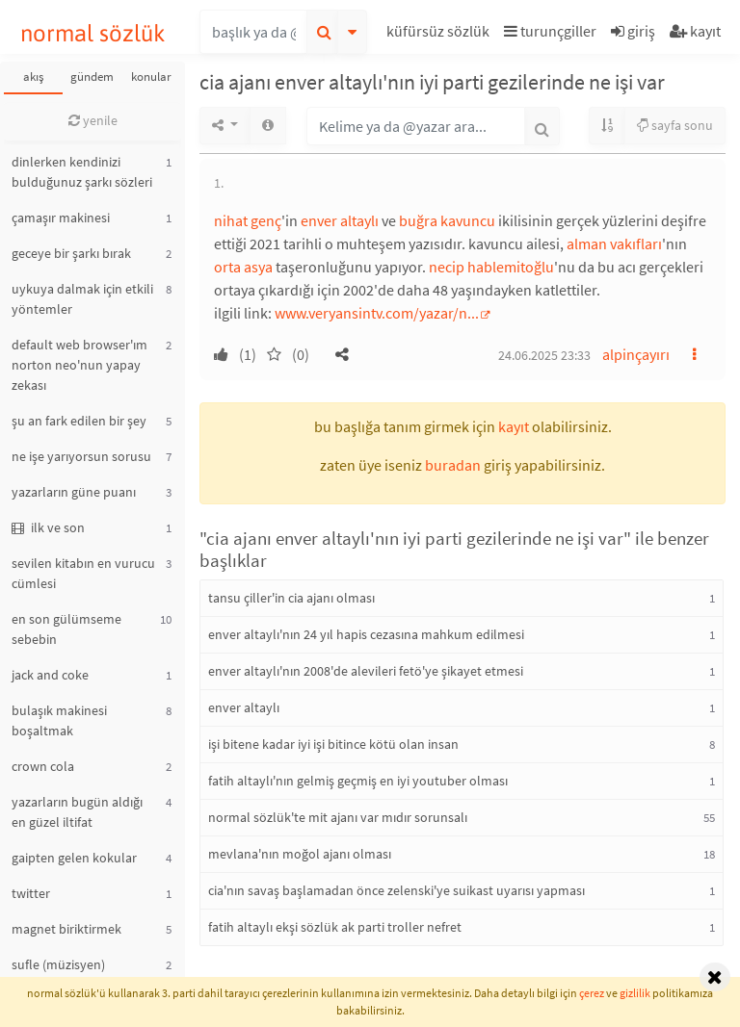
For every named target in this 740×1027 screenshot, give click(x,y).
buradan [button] (453, 465)
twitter (31, 893)
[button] (440, 34)
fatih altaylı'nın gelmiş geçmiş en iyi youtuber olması (358, 780)
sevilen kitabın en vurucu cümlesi (83, 573)
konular (151, 76)
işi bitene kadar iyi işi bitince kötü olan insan (333, 744)
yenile (93, 120)
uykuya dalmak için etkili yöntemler (82, 299)
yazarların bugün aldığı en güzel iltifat (77, 812)
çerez (591, 993)
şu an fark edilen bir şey (79, 420)
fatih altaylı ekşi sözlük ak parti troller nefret (335, 927)
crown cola (43, 766)
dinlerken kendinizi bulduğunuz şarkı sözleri (82, 172)
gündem (92, 76)
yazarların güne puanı (74, 492)
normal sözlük (93, 33)
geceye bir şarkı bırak (71, 253)
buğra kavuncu (447, 220)
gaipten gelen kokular (74, 857)
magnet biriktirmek (66, 928)
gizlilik (635, 993)
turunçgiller (550, 30)
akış (33, 76)
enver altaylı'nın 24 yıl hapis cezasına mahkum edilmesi (366, 634)
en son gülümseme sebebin (66, 629)
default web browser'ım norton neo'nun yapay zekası (79, 365)
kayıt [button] (513, 426)
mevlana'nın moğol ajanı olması (299, 853)
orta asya (243, 266)
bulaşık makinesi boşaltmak (59, 720)
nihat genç (247, 220)
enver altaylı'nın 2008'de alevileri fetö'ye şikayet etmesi (365, 671)
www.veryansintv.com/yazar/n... (377, 312)
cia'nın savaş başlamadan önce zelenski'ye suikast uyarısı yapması (396, 890)
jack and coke (50, 674)
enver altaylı (340, 220)
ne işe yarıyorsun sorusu (81, 456)
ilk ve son (48, 527)
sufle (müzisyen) (58, 964)
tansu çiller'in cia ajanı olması (291, 597)
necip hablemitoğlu (491, 266)
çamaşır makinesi (61, 217)
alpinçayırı (636, 354)
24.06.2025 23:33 (544, 355)
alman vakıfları (614, 243)
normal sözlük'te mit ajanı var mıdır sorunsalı (337, 817)
